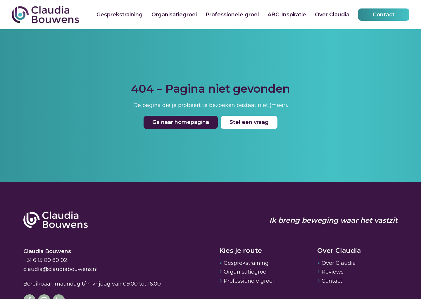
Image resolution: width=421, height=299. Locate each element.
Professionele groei (232, 14)
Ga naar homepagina (180, 122)
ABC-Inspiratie (287, 14)
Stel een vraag (249, 122)
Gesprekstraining (119, 14)
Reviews (333, 272)
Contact (384, 14)
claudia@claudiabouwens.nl (60, 269)
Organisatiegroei (174, 14)
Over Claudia (332, 14)
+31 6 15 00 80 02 (45, 260)
